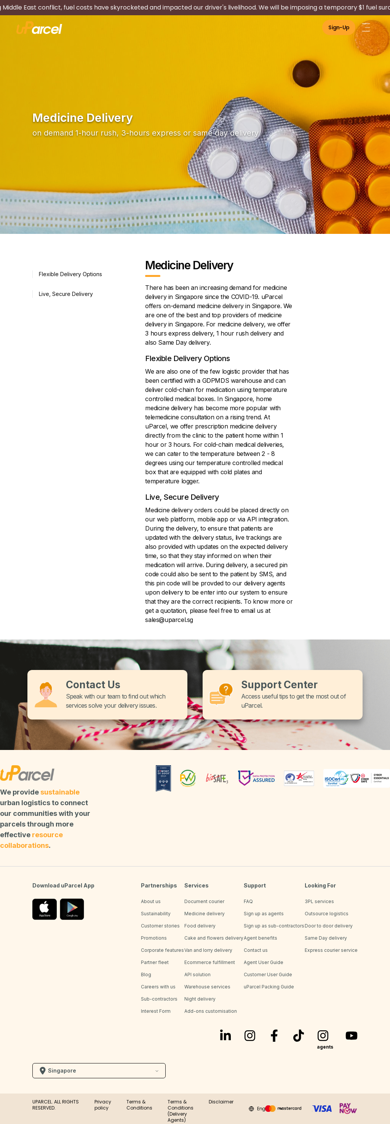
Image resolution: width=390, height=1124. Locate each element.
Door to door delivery (329, 926)
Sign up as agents (264, 913)
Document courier (204, 901)
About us (151, 901)
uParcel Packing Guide (269, 987)
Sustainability (156, 913)
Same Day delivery (326, 938)
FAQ (248, 901)
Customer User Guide (268, 974)
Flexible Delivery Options (70, 274)
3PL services (319, 901)
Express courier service (331, 950)
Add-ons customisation (210, 1011)
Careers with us (158, 987)
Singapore (99, 1070)
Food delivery (200, 926)
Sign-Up (338, 27)
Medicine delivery (204, 913)
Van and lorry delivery (208, 950)
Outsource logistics (326, 913)
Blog (146, 974)
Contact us (256, 950)
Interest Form (156, 1011)
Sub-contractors (159, 999)
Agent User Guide (263, 962)
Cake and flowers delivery (213, 938)
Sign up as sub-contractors (274, 926)
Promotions (154, 938)
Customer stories (160, 926)
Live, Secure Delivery (66, 294)
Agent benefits (260, 938)
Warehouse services (207, 987)
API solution (197, 974)
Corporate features (162, 950)
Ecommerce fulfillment (209, 962)
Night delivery (200, 999)
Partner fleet (155, 962)
